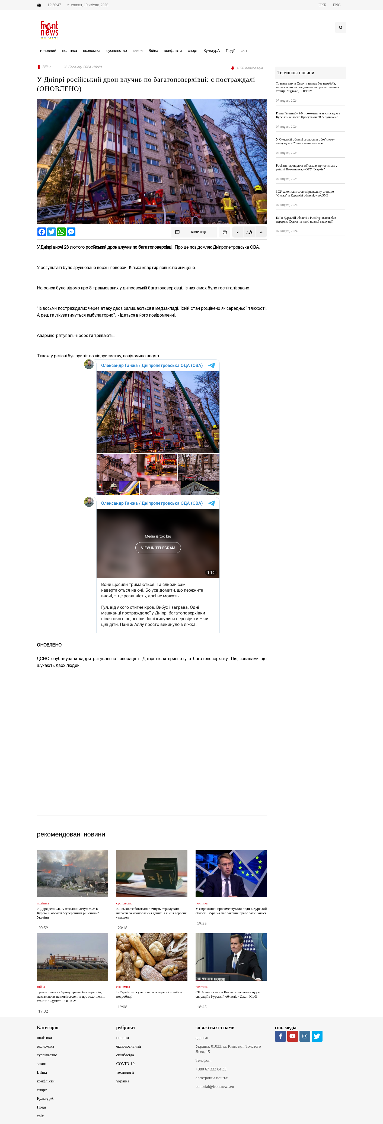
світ (40, 1116)
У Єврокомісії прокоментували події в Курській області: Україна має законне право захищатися (231, 911)
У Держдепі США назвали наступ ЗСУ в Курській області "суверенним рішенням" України (68, 913)
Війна (42, 1072)
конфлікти (46, 1081)
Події (41, 1107)
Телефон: (204, 1060)
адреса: (202, 1037)
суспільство (47, 1055)
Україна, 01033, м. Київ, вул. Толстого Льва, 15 (228, 1049)
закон (41, 1063)
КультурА (45, 1098)
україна (122, 1081)
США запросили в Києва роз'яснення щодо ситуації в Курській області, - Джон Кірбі (228, 994)
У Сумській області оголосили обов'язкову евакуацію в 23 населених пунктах (305, 141)
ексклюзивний (128, 1046)
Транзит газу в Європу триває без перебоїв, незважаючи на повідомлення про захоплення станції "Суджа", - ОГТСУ (71, 996)
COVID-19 (125, 1063)
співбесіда (125, 1055)
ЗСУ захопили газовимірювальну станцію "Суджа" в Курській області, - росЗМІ (305, 193)
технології (125, 1072)
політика (44, 1037)
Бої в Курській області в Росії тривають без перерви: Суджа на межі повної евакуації (306, 219)
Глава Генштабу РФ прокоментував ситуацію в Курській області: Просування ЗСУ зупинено (308, 115)
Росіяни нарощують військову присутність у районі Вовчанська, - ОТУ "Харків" (306, 167)
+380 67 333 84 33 (211, 1069)
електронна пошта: (212, 1078)
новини (122, 1037)
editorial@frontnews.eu (215, 1086)
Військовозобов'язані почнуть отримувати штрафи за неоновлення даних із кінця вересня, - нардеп (151, 913)
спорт (42, 1090)
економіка (45, 1046)
